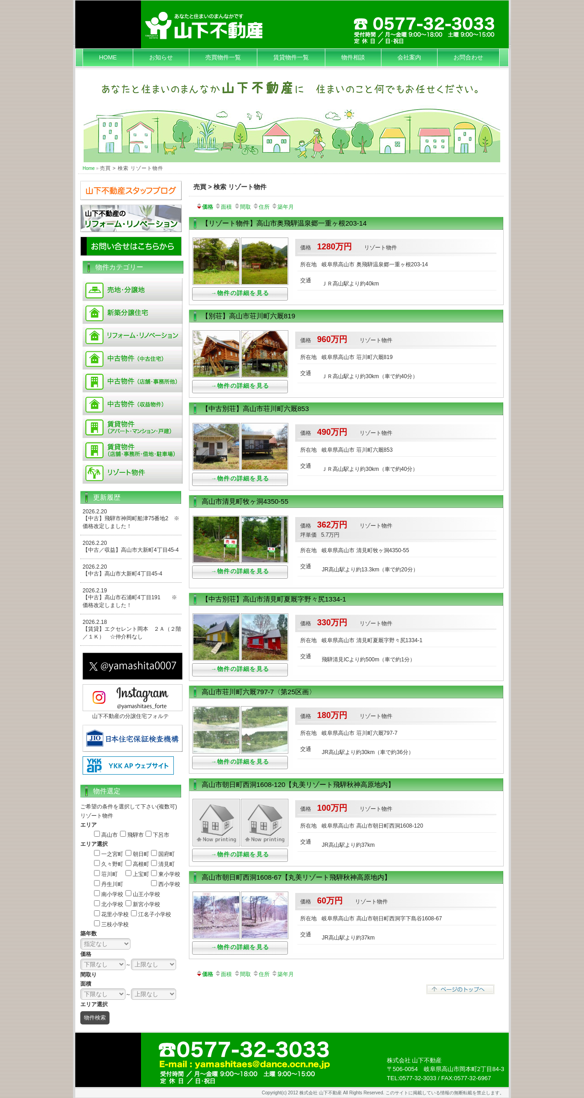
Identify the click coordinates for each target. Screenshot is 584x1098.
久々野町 (112, 864)
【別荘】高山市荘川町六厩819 (248, 316)
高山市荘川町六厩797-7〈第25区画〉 (259, 692)
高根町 (141, 864)
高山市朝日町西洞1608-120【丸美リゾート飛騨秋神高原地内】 (298, 784)
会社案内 (409, 57)
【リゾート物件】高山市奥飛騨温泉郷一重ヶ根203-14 (284, 223)
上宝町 (141, 874)
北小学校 (112, 904)
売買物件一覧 (223, 57)
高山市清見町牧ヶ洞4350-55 (245, 501)
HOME (108, 57)
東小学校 (169, 874)
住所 (261, 207)
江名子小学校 (154, 914)
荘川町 (109, 874)
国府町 (166, 854)
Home (89, 168)
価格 (204, 207)
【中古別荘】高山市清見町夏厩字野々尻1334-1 (274, 599)
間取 (242, 207)
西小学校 (169, 884)
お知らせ (161, 57)
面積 (223, 207)
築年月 (282, 207)
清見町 (166, 864)
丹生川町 (112, 884)
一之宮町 (112, 854)
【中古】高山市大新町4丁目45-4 (122, 573)
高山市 (109, 835)
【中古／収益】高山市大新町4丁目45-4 (131, 550)
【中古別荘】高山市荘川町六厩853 (255, 408)
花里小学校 (115, 914)
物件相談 (353, 57)
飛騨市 (135, 835)
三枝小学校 (115, 924)
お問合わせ (468, 57)
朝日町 (141, 854)
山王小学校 (146, 894)
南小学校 (112, 894)
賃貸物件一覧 (291, 57)
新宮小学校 (146, 904)
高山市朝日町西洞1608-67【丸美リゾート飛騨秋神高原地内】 (296, 877)
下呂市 (161, 835)
